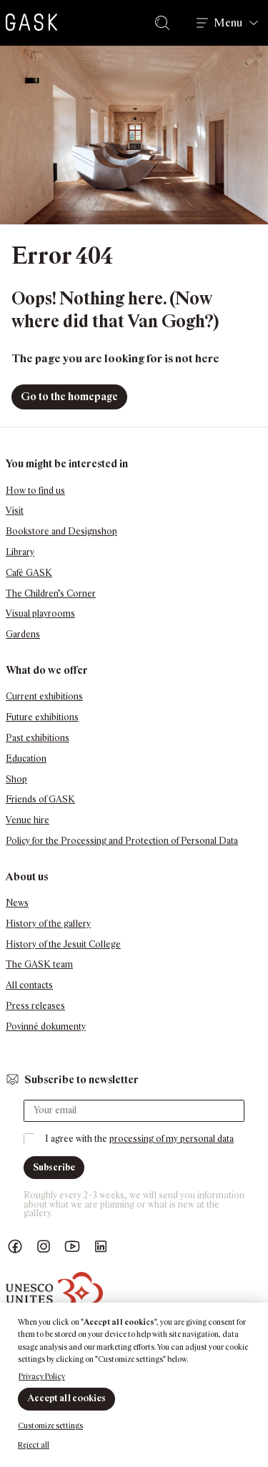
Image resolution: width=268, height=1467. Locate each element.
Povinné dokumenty (46, 1026)
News (17, 902)
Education (26, 758)
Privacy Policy (42, 1376)
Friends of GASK (40, 799)
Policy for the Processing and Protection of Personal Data (122, 840)
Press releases (35, 1005)
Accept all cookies (66, 1398)
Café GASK (29, 572)
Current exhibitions (44, 696)
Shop (16, 779)
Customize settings (50, 1426)
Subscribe (54, 1167)
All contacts (29, 985)
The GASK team (39, 964)
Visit (15, 510)
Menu (228, 23)
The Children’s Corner (51, 593)
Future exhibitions (42, 717)
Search (165, 22)
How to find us (35, 490)
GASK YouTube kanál (72, 1246)
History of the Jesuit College (63, 944)
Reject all (33, 1445)
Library (20, 552)
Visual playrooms (40, 613)
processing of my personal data (171, 1138)
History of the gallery (48, 923)
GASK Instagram (43, 1246)
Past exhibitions (37, 737)
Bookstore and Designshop (61, 531)
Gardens (23, 634)
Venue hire (27, 820)
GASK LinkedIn (100, 1246)
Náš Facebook (15, 1246)
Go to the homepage (69, 396)
